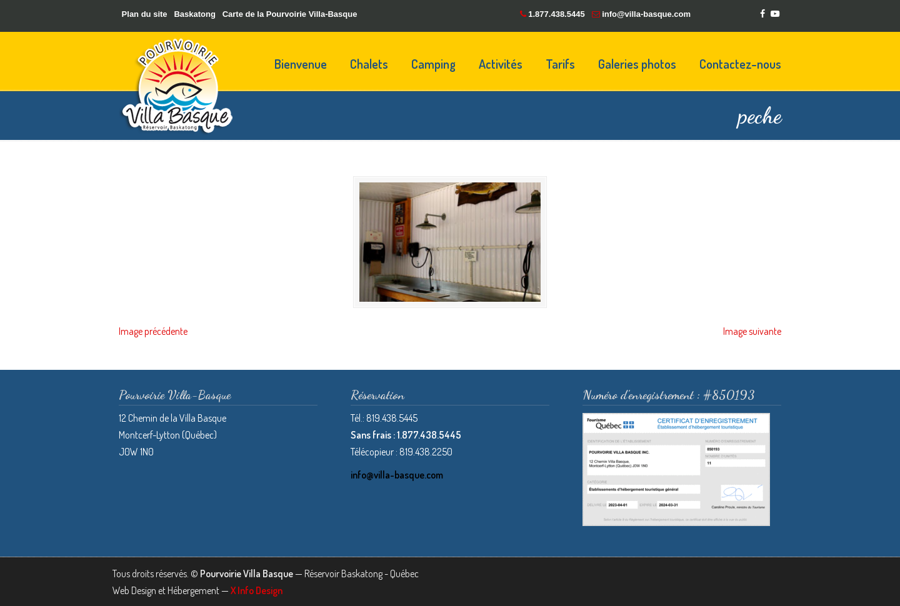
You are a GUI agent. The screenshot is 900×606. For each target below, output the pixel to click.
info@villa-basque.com (646, 14)
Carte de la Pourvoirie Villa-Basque (290, 14)
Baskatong (194, 14)
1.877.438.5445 (556, 14)
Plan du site (145, 14)
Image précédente (153, 330)
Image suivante (752, 330)
